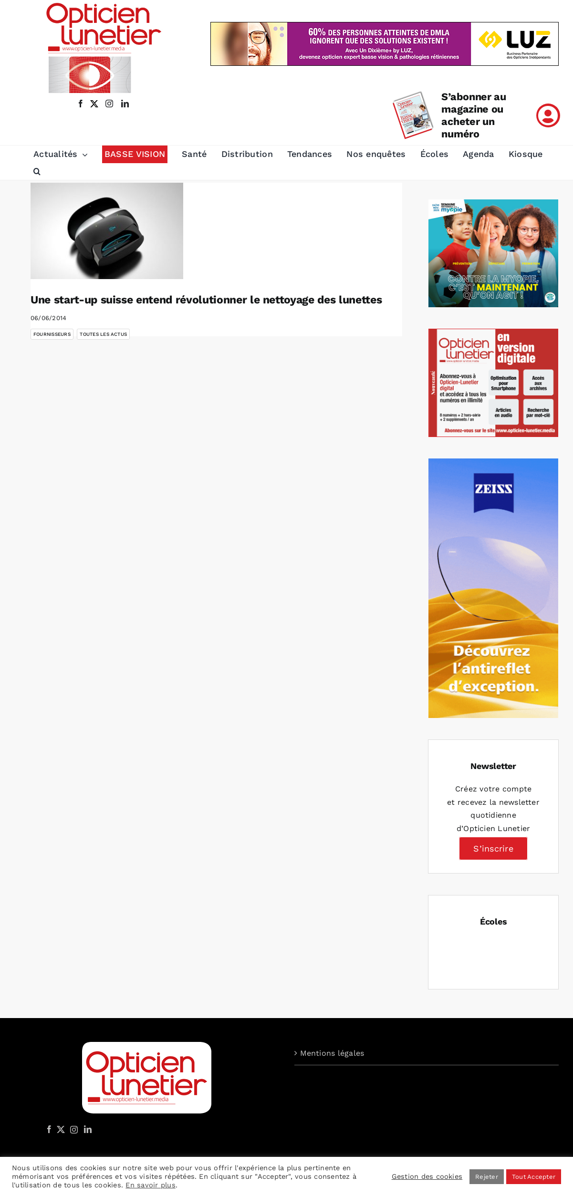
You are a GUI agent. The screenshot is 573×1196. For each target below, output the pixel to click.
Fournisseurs (52, 334)
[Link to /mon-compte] (548, 115)
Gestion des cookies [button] (427, 1176)
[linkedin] (125, 103)
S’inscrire (493, 848)
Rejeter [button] (486, 1176)
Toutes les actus (103, 334)
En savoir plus (150, 1185)
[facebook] (80, 103)
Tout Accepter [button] (533, 1176)
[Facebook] (49, 1129)
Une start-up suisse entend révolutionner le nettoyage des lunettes (206, 299)
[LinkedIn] (88, 1129)
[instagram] (107, 103)
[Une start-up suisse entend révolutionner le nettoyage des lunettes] (107, 231)
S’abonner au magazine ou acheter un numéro (473, 115)
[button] (37, 171)
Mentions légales (332, 1053)
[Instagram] (72, 1129)
